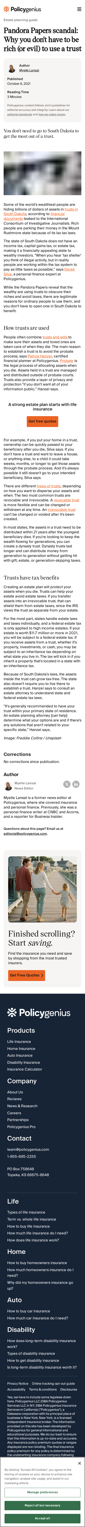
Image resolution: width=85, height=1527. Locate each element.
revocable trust (66, 500)
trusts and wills (55, 337)
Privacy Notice (17, 1384)
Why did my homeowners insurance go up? (40, 1286)
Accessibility (16, 1390)
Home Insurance (21, 1049)
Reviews (14, 1099)
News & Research (22, 1106)
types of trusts (49, 486)
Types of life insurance (26, 1213)
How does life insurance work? (33, 1240)
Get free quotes (42, 421)
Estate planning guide (21, 20)
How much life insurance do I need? (37, 1233)
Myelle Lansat (29, 70)
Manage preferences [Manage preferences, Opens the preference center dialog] (42, 1492)
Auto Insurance (20, 1056)
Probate (66, 361)
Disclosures (68, 1390)
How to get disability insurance (33, 1361)
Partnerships (18, 1120)
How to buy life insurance (28, 1226)
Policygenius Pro (21, 1127)
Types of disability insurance (31, 1354)
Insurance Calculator (24, 1070)
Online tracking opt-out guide (53, 1384)
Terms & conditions (43, 1390)
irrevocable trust (61, 510)
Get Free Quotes (26, 975)
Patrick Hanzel (40, 356)
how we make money (52, 114)
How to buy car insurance (28, 1311)
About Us (15, 1092)
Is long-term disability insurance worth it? (42, 1368)
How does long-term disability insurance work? (41, 1344)
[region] (42, 1492)
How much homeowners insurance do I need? (40, 1273)
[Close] (80, 1463)
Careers (14, 1113)
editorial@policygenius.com (25, 833)
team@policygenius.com (28, 1150)
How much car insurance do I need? (37, 1318)
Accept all (42, 1518)
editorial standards (19, 114)
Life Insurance (19, 1042)
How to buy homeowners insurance (37, 1263)
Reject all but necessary (42, 1505)
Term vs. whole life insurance (31, 1220)
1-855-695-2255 (21, 1157)
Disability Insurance (23, 1063)
